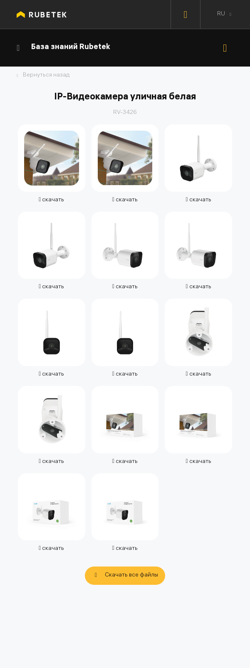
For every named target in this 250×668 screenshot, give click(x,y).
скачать (51, 200)
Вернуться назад (46, 76)
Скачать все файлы (131, 575)
